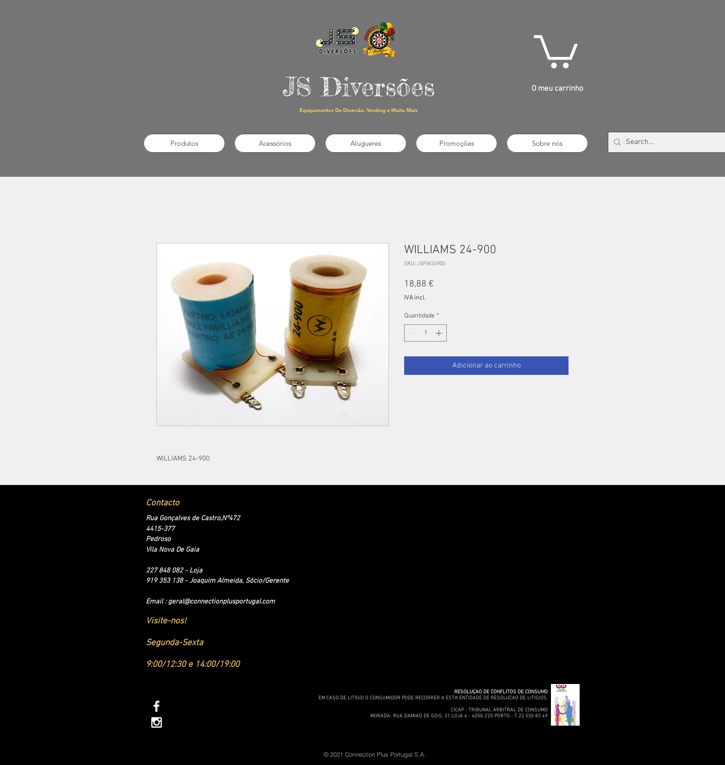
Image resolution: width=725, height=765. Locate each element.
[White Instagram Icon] (156, 722)
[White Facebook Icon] (156, 706)
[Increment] (439, 333)
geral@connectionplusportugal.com (221, 601)
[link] (556, 49)
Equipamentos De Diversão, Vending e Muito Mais (359, 110)
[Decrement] (411, 333)
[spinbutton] (425, 333)
